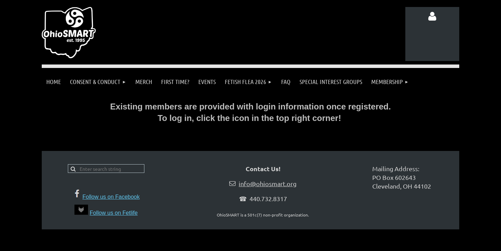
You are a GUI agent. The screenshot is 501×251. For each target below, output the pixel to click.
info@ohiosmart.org (267, 183)
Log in (432, 16)
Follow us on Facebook (111, 197)
